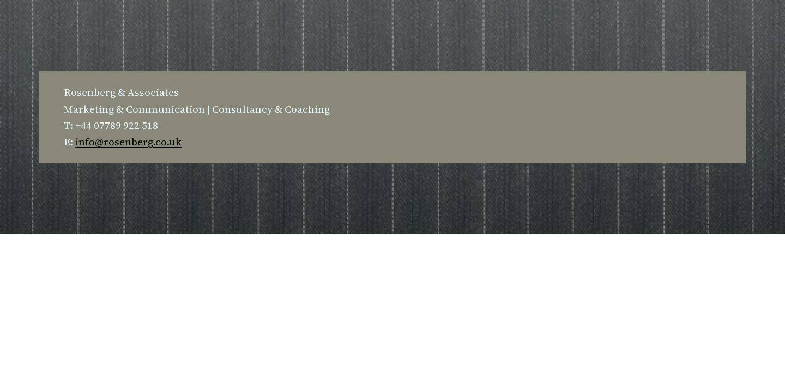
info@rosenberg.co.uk (128, 141)
